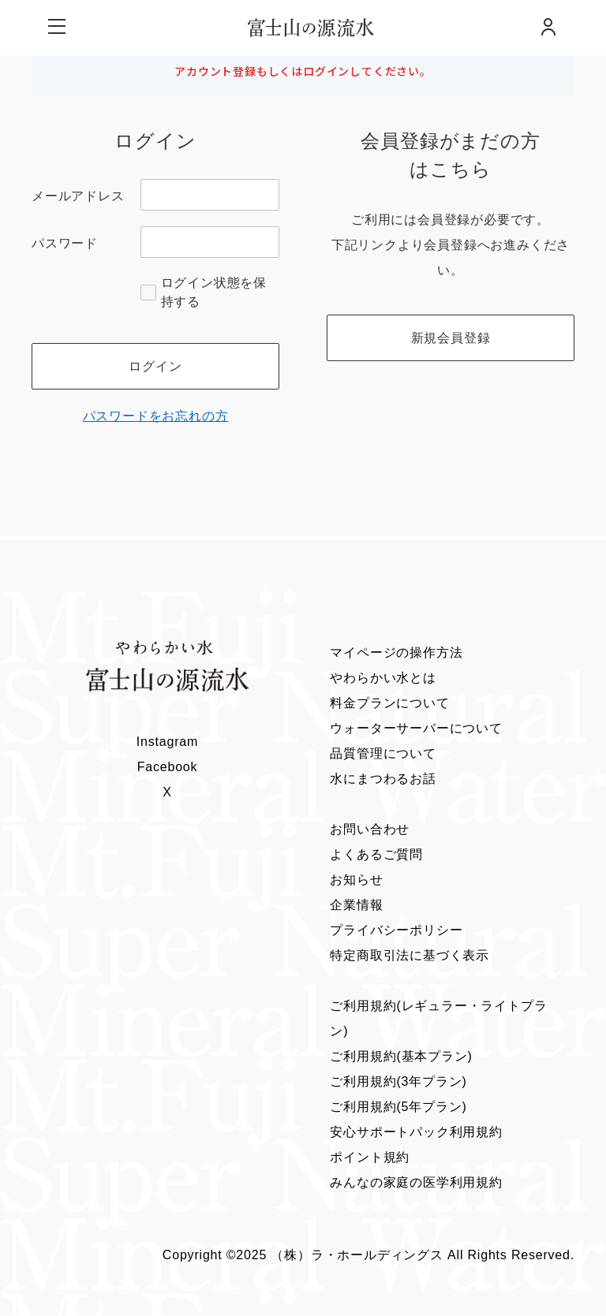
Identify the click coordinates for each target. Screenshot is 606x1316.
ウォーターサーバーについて (416, 729)
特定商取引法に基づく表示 (409, 956)
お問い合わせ (370, 830)
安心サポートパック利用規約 (416, 1132)
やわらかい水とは (383, 678)
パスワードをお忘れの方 (156, 416)
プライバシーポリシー (396, 931)
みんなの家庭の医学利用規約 (416, 1183)
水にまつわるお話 (383, 779)
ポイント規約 (370, 1158)
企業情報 (356, 905)
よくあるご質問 (376, 855)
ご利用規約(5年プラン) (398, 1107)
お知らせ (356, 880)
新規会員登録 (451, 338)
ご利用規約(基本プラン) (401, 1057)
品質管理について (383, 754)
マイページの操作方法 (396, 653)
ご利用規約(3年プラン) (398, 1082)
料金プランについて (389, 703)
